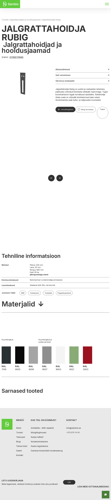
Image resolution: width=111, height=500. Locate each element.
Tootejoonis (34, 293)
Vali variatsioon (63, 75)
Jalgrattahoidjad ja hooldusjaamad (24, 20)
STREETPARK (16, 57)
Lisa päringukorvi (67, 109)
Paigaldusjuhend (64, 293)
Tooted (5, 20)
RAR (22, 293)
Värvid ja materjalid (65, 81)
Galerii (102, 109)
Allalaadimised (63, 69)
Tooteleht (48, 293)
